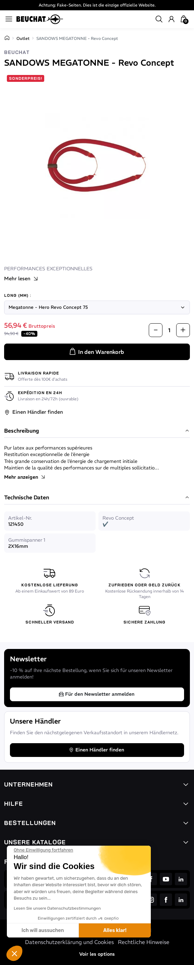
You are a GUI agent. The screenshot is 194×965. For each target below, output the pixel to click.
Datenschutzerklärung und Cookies (69, 942)
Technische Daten (97, 498)
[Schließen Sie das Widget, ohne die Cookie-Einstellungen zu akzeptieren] (43, 850)
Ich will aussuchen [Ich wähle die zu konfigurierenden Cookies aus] (43, 930)
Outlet (22, 38)
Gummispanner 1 (26, 540)
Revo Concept (118, 518)
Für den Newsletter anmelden (96, 694)
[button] (14, 953)
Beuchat (17, 52)
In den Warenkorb (96, 352)
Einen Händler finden (33, 412)
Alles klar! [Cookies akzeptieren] (114, 930)
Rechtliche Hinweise (143, 942)
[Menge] (169, 330)
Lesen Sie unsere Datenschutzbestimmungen (57, 908)
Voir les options (97, 954)
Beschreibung (97, 431)
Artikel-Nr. (20, 518)
